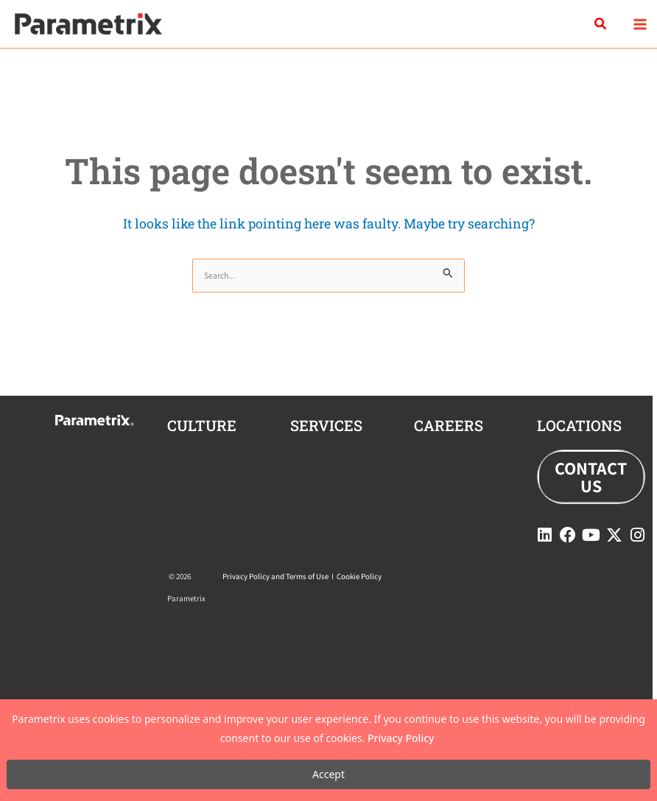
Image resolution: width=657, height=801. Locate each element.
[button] (601, 24)
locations (579, 425)
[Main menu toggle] (639, 24)
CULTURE (201, 425)
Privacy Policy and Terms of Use (275, 576)
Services (326, 425)
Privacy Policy (401, 738)
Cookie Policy (359, 576)
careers (448, 425)
